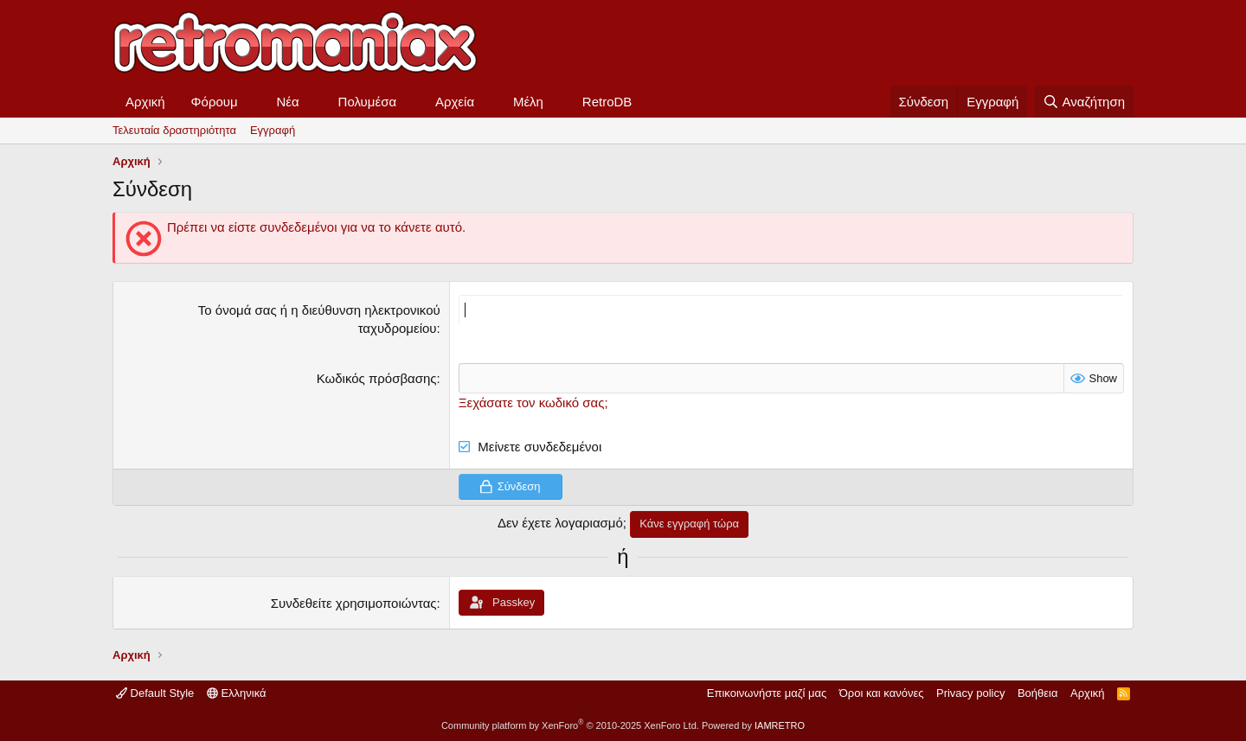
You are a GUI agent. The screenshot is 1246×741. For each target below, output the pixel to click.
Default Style (155, 693)
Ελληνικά (237, 693)
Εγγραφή (272, 130)
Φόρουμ (214, 101)
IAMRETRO (780, 725)
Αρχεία (454, 101)
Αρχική (145, 101)
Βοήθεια (1038, 693)
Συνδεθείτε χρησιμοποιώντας (354, 603)
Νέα (288, 101)
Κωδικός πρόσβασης (377, 378)
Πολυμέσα (367, 101)
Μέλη (528, 101)
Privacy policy (970, 693)
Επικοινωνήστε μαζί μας (766, 693)
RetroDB (607, 101)
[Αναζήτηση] (1084, 102)
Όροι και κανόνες (881, 693)
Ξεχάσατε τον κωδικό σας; (533, 402)
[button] (252, 102)
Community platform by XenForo (570, 725)
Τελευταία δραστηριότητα (174, 130)
